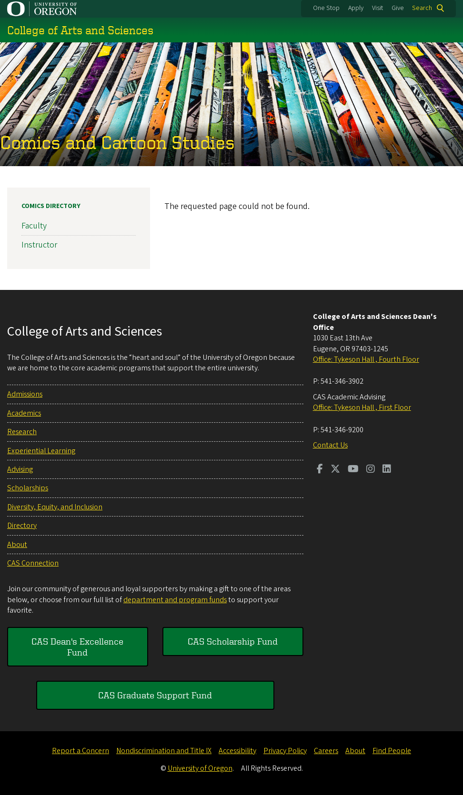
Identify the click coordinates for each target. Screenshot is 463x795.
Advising (20, 469)
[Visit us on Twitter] (335, 470)
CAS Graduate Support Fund (155, 695)
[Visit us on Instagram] (370, 470)
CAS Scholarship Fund (233, 641)
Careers (326, 750)
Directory (22, 525)
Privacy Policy (285, 750)
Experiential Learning (41, 451)
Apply (355, 8)
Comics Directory (51, 206)
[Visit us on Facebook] (320, 470)
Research (22, 432)
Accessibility (237, 750)
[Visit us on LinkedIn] (387, 470)
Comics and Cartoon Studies (117, 142)
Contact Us (330, 445)
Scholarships (27, 488)
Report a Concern (80, 750)
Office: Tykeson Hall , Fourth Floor (366, 359)
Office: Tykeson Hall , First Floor (362, 407)
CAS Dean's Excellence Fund (77, 646)
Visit (377, 8)
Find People (391, 750)
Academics (24, 413)
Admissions (24, 394)
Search (422, 8)
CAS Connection (33, 563)
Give (398, 8)
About (17, 544)
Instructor (39, 245)
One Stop (326, 8)
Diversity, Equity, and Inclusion (54, 507)
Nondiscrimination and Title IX (163, 750)
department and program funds (175, 600)
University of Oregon (200, 768)
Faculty (34, 226)
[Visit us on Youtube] (353, 470)
